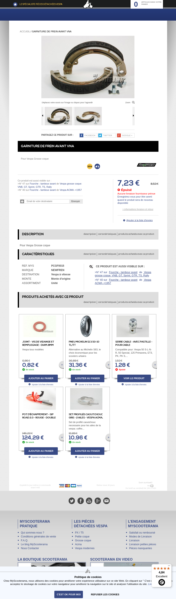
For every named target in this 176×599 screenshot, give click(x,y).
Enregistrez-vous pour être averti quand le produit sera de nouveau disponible (135, 199)
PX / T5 (79, 532)
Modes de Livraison (140, 536)
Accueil (25, 31)
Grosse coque (83, 540)
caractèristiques (107, 234)
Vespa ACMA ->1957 (70, 190)
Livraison (134, 540)
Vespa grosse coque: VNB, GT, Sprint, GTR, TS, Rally (123, 274)
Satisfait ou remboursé (142, 532)
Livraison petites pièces (142, 544)
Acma (78, 544)
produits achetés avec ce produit (136, 234)
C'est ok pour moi (69, 594)
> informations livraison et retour (138, 209)
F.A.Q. (24, 540)
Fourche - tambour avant (43, 183)
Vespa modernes (85, 548)
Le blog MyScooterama (34, 544)
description (90, 234)
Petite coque (82, 536)
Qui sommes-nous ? (32, 532)
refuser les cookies (105, 594)
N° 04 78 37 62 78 (137, 485)
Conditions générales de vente (38, 536)
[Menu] (169, 566)
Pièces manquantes (140, 548)
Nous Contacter (30, 548)
